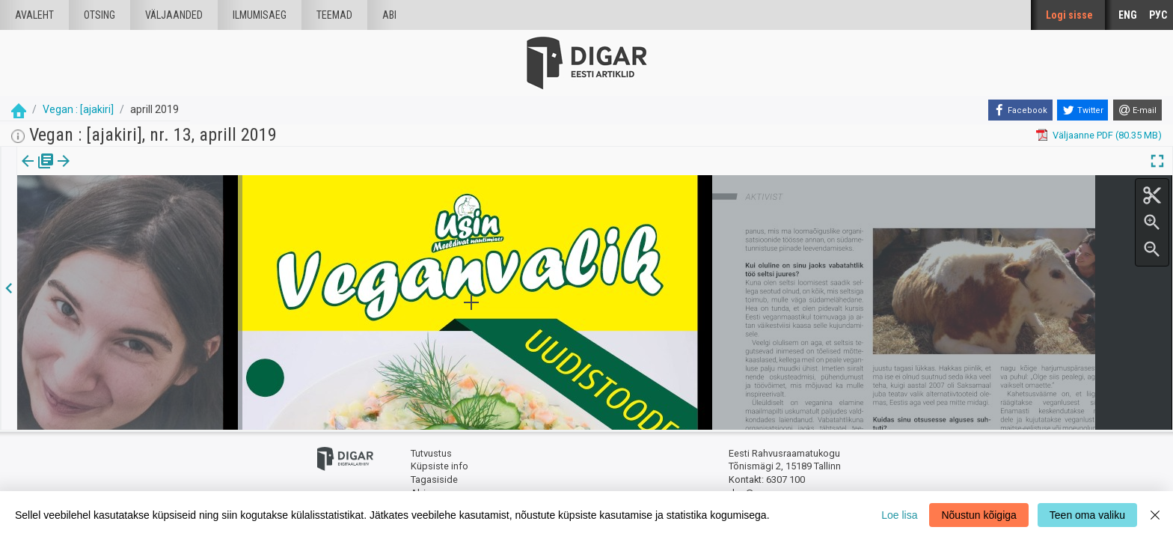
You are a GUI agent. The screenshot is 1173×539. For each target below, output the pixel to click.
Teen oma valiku (1087, 515)
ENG (1127, 15)
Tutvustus (431, 453)
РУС (1158, 15)
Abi (389, 15)
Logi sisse (1069, 15)
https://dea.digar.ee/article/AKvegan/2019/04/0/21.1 (130, 213)
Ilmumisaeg (260, 15)
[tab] (37, 171)
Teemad (334, 15)
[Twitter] (1082, 110)
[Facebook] (1020, 110)
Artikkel (105, 171)
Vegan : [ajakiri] (78, 109)
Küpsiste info (439, 466)
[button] (128, 171)
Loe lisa (899, 515)
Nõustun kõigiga (978, 515)
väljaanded (174, 15)
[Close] (1155, 515)
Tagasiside (434, 479)
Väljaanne (37, 171)
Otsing (99, 15)
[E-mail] (1137, 110)
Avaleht (34, 15)
